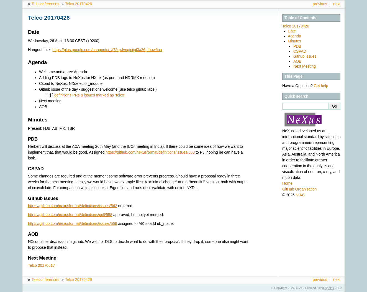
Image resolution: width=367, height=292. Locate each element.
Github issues (304, 56)
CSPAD (299, 51)
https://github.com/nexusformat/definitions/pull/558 (70, 214)
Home (287, 183)
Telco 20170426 (78, 4)
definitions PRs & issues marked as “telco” (89, 95)
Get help (321, 85)
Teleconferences (45, 4)
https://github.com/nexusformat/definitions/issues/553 (150, 152)
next (336, 4)
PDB (297, 46)
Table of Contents (300, 18)
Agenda (294, 36)
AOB (297, 61)
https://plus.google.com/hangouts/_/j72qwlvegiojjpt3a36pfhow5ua (107, 49)
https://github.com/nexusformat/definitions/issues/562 (72, 206)
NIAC (300, 195)
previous (320, 4)
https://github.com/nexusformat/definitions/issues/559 (72, 223)
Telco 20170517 (41, 265)
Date (292, 31)
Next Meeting (304, 66)
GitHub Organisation (299, 189)
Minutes (294, 41)
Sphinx (329, 288)
